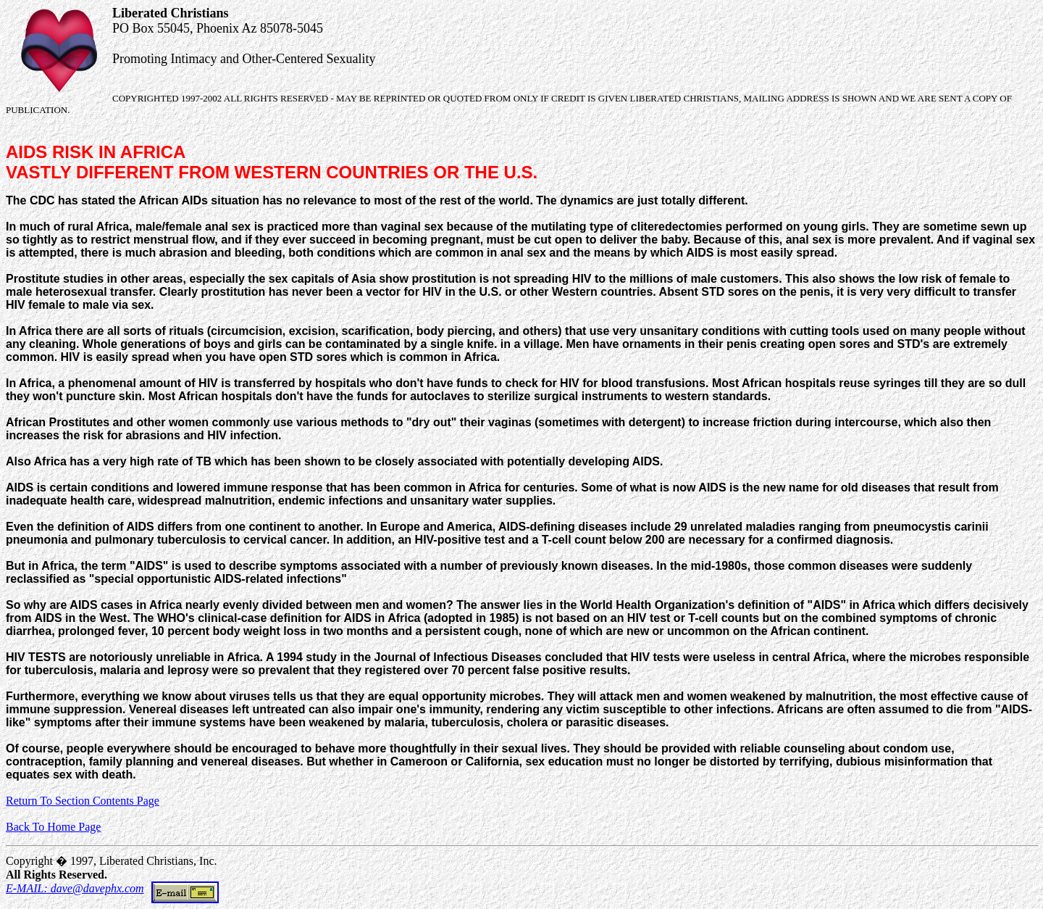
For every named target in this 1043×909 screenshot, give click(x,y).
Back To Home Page (53, 827)
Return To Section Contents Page (82, 800)
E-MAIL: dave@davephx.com (112, 888)
